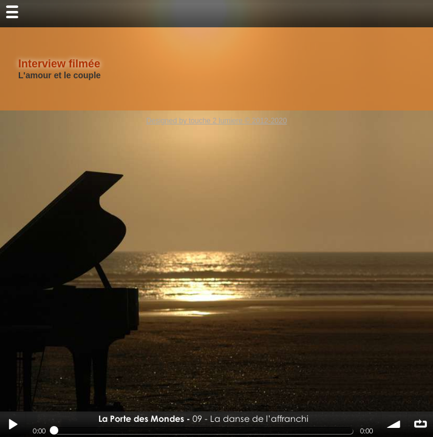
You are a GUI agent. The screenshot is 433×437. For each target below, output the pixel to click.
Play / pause (13, 424)
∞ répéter (420, 424)
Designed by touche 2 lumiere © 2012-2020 (216, 121)
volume (394, 424)
